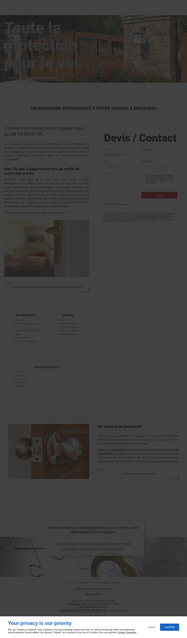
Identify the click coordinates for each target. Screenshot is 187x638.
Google (121, 632)
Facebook (131, 632)
